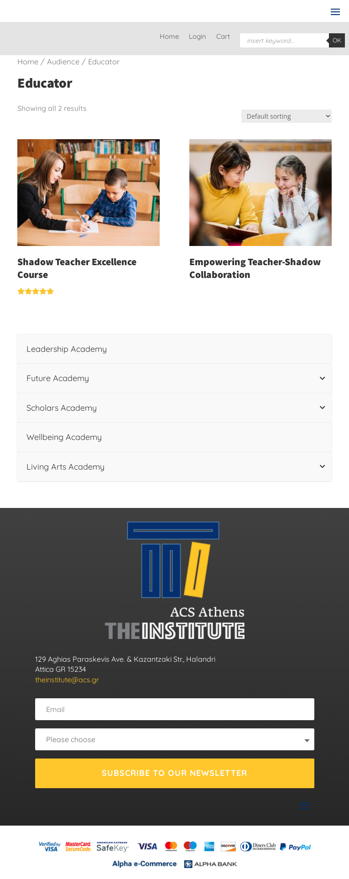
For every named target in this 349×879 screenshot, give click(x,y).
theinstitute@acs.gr (67, 679)
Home (169, 37)
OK (337, 40)
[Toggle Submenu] (322, 378)
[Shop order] (286, 116)
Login (197, 37)
